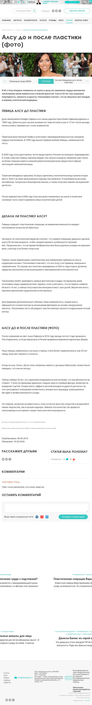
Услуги (43, 20)
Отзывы (52, 20)
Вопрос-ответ (81, 20)
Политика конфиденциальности (79, 693)
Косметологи (30, 20)
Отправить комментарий (73, 517)
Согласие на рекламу (83, 698)
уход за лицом (8, 631)
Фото (61, 20)
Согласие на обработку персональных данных (74, 695)
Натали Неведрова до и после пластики (68, 81)
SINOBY (87, 700)
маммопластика (73, 634)
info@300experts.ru (25, 678)
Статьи (69, 20)
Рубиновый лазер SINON (20, 81)
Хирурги (17, 20)
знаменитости (79, 574)
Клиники (6, 20)
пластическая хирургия (65, 631)
